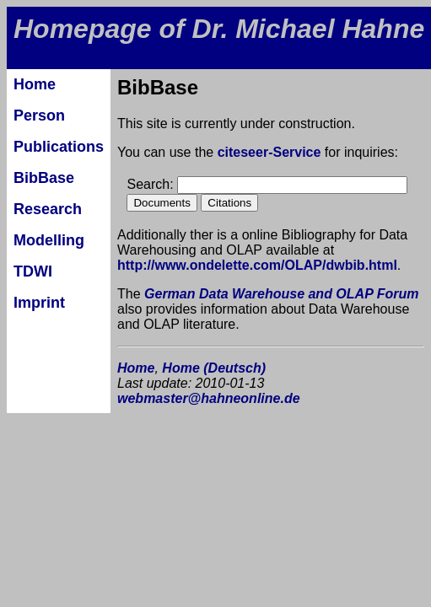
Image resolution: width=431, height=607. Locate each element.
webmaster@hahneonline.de (208, 398)
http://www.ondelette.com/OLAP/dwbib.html (257, 265)
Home (135, 368)
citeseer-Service (269, 152)
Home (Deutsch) (214, 368)
